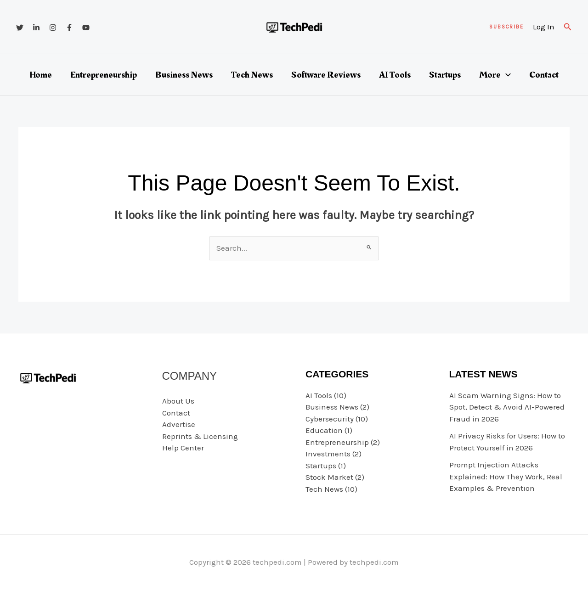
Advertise (178, 424)
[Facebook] (69, 27)
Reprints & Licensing (200, 436)
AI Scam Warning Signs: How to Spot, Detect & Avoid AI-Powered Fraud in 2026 (507, 407)
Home (40, 75)
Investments (328, 453)
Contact (544, 75)
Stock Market (329, 477)
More (495, 75)
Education (324, 430)
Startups (445, 75)
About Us (178, 400)
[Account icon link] (543, 27)
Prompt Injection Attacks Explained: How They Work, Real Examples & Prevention (505, 476)
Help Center (183, 447)
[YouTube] (86, 27)
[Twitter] (19, 27)
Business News (184, 75)
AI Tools (395, 75)
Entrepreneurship (103, 75)
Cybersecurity (329, 418)
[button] (506, 26)
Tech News (252, 75)
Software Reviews (326, 75)
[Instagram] (53, 27)
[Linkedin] (36, 27)
